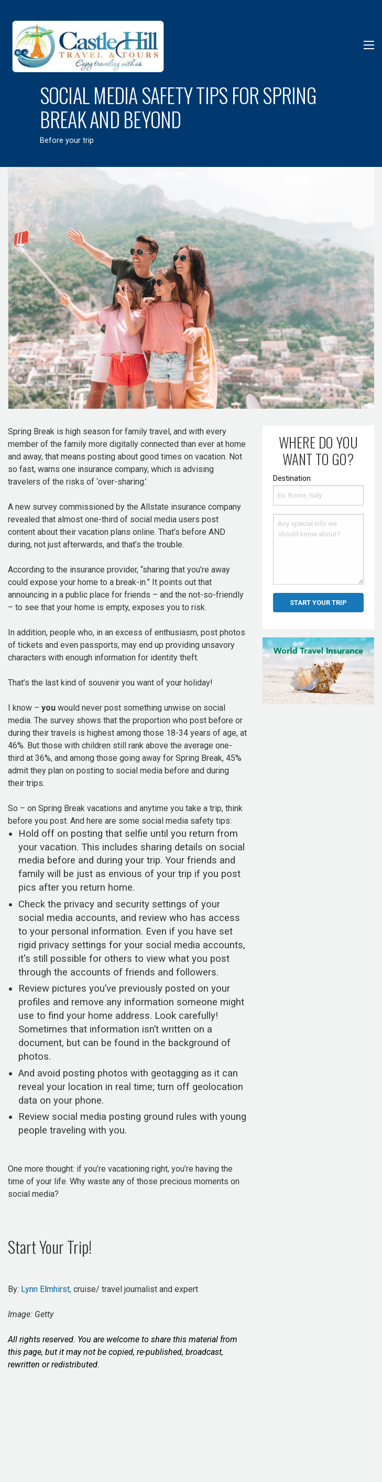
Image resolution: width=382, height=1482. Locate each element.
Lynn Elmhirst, (46, 1289)
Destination (292, 478)
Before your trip (67, 140)
